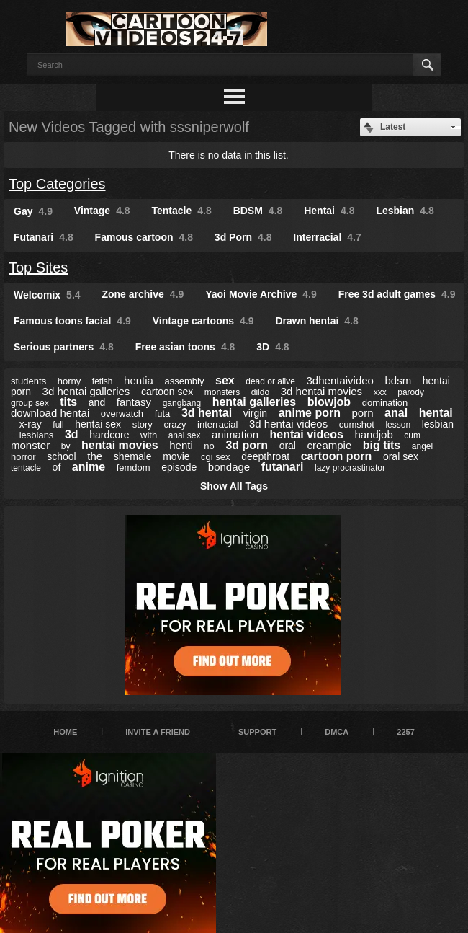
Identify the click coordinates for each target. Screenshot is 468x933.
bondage (229, 467)
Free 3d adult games (397, 294)
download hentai (50, 413)
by (66, 446)
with (148, 435)
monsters (222, 392)
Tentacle (182, 210)
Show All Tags (234, 486)
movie (176, 456)
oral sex (400, 456)
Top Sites (38, 267)
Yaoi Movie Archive (261, 294)
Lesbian (404, 210)
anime (88, 467)
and (97, 402)
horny (69, 381)
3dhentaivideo (340, 380)
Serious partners (64, 347)
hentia (138, 380)
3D (272, 347)
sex (225, 380)
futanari (282, 467)
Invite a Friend (157, 732)
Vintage (102, 210)
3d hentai (206, 413)
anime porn (310, 413)
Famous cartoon (144, 237)
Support (257, 732)
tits (68, 402)
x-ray (30, 424)
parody (410, 392)
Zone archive (143, 294)
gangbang (182, 403)
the (94, 456)
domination (385, 402)
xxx (380, 392)
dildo (260, 392)
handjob (373, 434)
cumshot (356, 424)
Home (65, 732)
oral (287, 445)
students (28, 381)
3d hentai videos (288, 423)
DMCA (336, 732)
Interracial (327, 237)
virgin (255, 413)
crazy (174, 424)
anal (396, 413)
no (209, 446)
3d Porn (243, 237)
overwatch (122, 413)
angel (422, 446)
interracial (217, 424)
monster (30, 445)
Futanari (43, 237)
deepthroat (265, 456)
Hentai (329, 210)
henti (181, 445)
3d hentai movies (321, 391)
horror (23, 456)
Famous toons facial (72, 321)
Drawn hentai (316, 321)
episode (179, 467)
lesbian (438, 424)
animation (235, 434)
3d (71, 434)
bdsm (398, 380)
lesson (397, 425)
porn (363, 413)
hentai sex (98, 424)
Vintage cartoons (203, 321)
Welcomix (47, 295)
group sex (30, 403)
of (57, 467)
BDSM (258, 210)
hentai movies (119, 445)
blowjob (329, 402)
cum (412, 435)
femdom (133, 467)
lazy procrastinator (350, 468)
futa (163, 413)
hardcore (109, 435)
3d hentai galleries (86, 391)
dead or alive (270, 381)
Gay (33, 211)
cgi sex (215, 456)
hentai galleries (254, 402)
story (142, 424)
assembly (184, 381)
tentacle (26, 468)
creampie (329, 445)
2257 (405, 732)
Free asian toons (185, 347)
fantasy (134, 402)
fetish (102, 381)
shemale (133, 456)
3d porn (246, 445)
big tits (381, 445)
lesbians (36, 435)
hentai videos (306, 434)
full (58, 425)
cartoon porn (336, 456)
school (61, 456)
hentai (436, 413)
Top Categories (57, 184)
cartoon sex (167, 391)
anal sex (184, 435)
